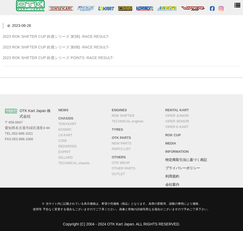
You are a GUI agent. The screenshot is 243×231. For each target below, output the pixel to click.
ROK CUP (173, 135)
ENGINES (119, 110)
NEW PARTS (122, 143)
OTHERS (119, 157)
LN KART (65, 135)
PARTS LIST (121, 149)
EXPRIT (64, 152)
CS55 (62, 141)
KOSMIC (65, 129)
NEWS (63, 110)
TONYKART (67, 124)
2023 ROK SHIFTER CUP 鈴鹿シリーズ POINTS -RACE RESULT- (58, 58)
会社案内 (172, 185)
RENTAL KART (177, 110)
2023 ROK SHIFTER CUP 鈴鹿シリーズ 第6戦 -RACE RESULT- (56, 47)
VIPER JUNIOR (177, 116)
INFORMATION (177, 152)
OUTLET (118, 174)
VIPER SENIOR (177, 121)
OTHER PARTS (123, 168)
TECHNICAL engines (128, 121)
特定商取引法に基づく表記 (186, 160)
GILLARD (65, 157)
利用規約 (172, 176)
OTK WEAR (121, 163)
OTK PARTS (121, 138)
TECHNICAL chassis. (74, 163)
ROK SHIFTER (123, 116)
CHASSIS (65, 118)
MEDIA (170, 143)
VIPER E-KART (177, 127)
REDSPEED (67, 146)
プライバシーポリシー (182, 168)
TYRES (117, 129)
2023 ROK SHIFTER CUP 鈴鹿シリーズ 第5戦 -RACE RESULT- (56, 36)
